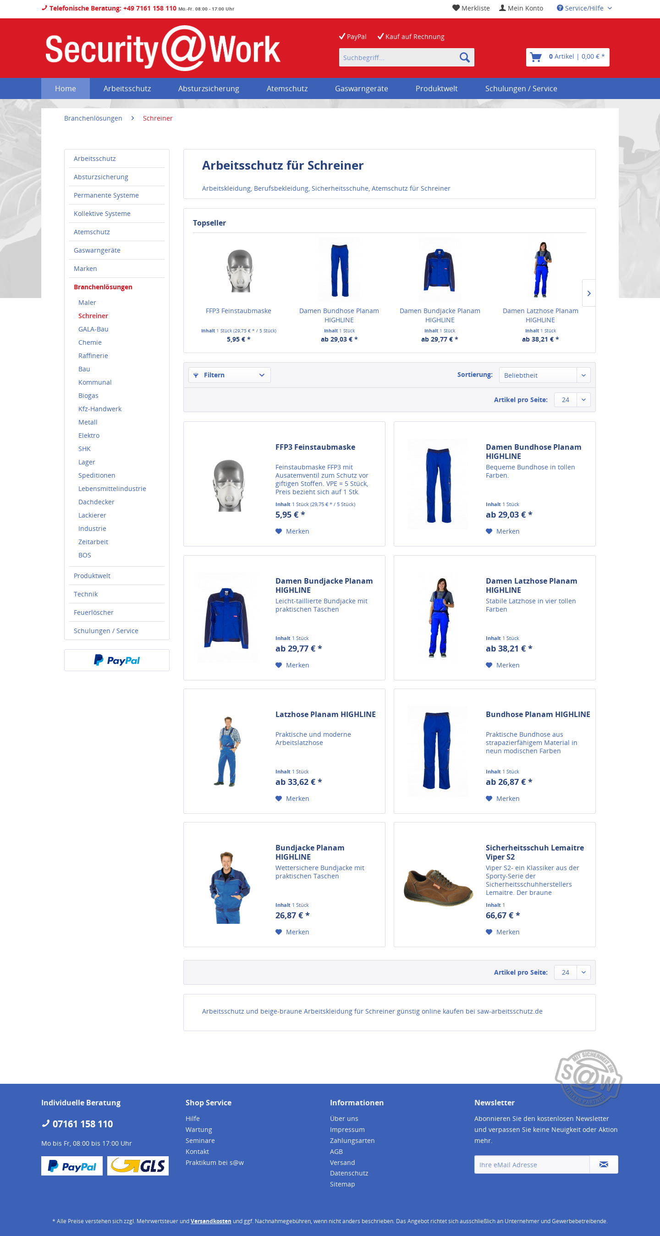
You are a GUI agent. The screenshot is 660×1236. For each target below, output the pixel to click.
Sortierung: (475, 374)
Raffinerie (93, 355)
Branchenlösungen (103, 286)
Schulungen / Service (106, 630)
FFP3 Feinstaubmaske (238, 310)
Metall (88, 422)
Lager (86, 462)
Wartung (199, 1129)
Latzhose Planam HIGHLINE (325, 714)
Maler (87, 302)
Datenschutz (349, 1173)
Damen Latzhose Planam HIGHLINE (540, 315)
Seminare (200, 1140)
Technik (86, 594)
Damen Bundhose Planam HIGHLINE (339, 315)
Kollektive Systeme (102, 213)
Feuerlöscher (94, 612)
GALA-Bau (93, 329)
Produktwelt (92, 575)
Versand (342, 1162)
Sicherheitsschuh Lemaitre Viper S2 (535, 852)
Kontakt (197, 1151)
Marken (85, 268)
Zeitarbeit (93, 541)
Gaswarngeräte (97, 250)
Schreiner (93, 315)
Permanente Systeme (106, 195)
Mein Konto (521, 8)
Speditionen (97, 475)
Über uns (344, 1118)
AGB (336, 1151)
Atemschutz (92, 231)
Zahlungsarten (352, 1140)
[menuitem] (521, 8)
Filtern (209, 374)
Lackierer (92, 515)
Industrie (92, 528)
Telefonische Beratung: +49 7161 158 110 (108, 8)
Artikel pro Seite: (521, 399)
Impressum (347, 1129)
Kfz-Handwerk (99, 408)
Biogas (88, 395)
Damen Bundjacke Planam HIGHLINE (440, 315)
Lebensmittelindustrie (112, 488)
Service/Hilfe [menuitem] (581, 8)
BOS (84, 555)
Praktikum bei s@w (215, 1162)
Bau (84, 368)
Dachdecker (96, 501)
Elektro (88, 435)
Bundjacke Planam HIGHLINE (310, 852)
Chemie (90, 342)
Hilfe (193, 1118)
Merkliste (471, 8)
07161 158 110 (77, 1124)
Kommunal (95, 382)
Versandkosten (211, 1221)
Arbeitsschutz (95, 158)
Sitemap (342, 1184)
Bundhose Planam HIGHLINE (538, 714)
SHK (84, 448)
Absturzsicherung (101, 176)
